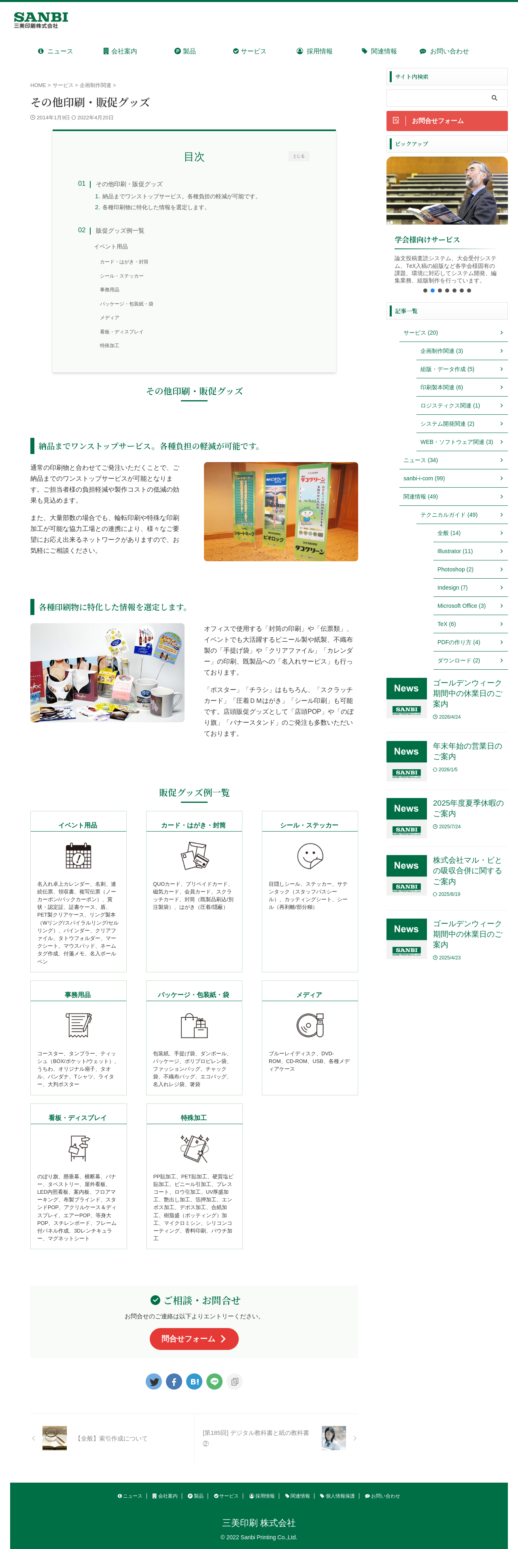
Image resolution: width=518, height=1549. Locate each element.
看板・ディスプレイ (122, 332)
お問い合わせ (444, 51)
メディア (109, 317)
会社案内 (120, 51)
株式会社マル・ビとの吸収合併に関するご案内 (467, 871)
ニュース (55, 51)
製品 (184, 51)
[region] (447, 227)
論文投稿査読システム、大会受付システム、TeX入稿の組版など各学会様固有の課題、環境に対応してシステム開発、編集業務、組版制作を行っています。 (446, 269)
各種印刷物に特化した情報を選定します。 (156, 207)
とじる (299, 156)
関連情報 (379, 51)
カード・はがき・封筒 (124, 262)
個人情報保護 (337, 1496)
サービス (249, 51)
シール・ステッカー (122, 276)
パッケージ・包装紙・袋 (126, 304)
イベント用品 (111, 247)
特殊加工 (109, 345)
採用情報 (315, 51)
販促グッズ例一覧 (120, 230)
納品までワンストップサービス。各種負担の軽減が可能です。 (181, 196)
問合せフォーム (194, 1339)
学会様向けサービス (427, 239)
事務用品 (109, 290)
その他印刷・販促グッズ (129, 183)
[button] (425, 291)
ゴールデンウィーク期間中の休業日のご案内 (467, 694)
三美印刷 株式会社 (259, 1523)
